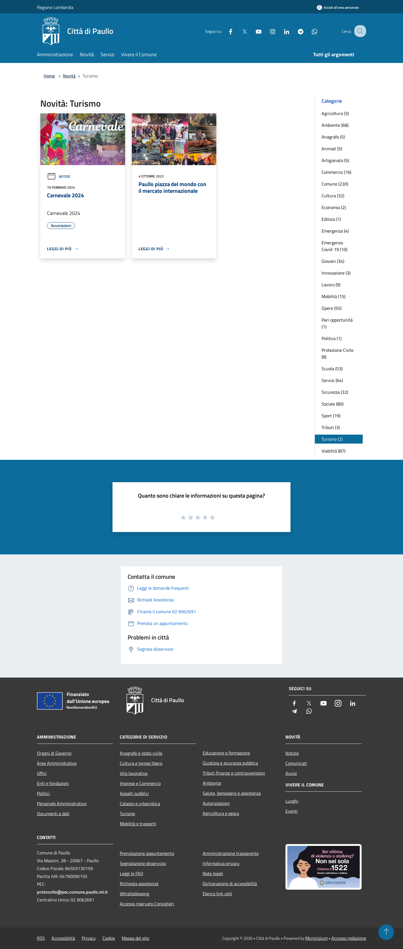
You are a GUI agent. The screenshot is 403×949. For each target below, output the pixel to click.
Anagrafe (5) (333, 136)
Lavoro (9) (331, 284)
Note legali (213, 873)
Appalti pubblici (134, 793)
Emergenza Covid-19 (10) (334, 246)
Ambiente (212, 783)
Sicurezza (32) (335, 392)
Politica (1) (331, 338)
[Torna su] (386, 932)
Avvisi (291, 773)
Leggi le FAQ (131, 873)
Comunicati (296, 763)
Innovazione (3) (336, 273)
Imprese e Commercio (140, 783)
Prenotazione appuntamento (147, 853)
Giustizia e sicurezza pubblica (230, 763)
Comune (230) (335, 184)
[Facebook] (225, 31)
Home (49, 75)
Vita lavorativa (133, 773)
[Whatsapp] (309, 31)
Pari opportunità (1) (337, 323)
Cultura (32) (333, 195)
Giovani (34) (333, 261)
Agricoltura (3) (335, 113)
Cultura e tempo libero (141, 763)
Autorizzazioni (216, 803)
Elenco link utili (217, 893)
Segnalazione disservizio (143, 863)
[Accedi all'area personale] (338, 7)
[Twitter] (239, 31)
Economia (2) (334, 207)
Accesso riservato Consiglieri (147, 903)
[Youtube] (253, 31)
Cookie (108, 938)
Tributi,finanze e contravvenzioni (234, 773)
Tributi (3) (331, 427)
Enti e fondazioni (53, 783)
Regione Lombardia (55, 7)
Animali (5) (332, 148)
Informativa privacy (221, 863)
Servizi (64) (332, 380)
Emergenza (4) (335, 231)
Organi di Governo (54, 753)
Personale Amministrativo (61, 803)
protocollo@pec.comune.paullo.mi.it (72, 892)
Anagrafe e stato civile (141, 753)
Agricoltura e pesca (221, 813)
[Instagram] (267, 31)
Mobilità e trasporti (138, 823)
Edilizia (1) (331, 219)
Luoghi (291, 801)
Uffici (42, 773)
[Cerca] (359, 31)
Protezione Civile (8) (337, 353)
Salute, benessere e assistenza (232, 793)
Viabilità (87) (333, 450)
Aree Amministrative (57, 763)
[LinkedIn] (281, 31)
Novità (69, 75)
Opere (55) (331, 308)
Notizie (58, 176)
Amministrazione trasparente (231, 853)
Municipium (316, 938)
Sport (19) (331, 415)
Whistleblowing (134, 893)
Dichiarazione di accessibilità (230, 883)
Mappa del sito (135, 938)
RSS (41, 938)
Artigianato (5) (335, 160)
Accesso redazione (348, 938)
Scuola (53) (332, 368)
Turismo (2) (332, 439)
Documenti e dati (53, 813)
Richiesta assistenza (139, 883)
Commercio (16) (336, 172)
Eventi (291, 811)
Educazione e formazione (226, 752)
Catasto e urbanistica (140, 803)
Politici (43, 793)
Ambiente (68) (335, 125)
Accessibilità (63, 938)
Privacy (89, 938)
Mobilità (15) (333, 296)
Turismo (127, 813)
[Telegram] (295, 31)
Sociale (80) (332, 403)
